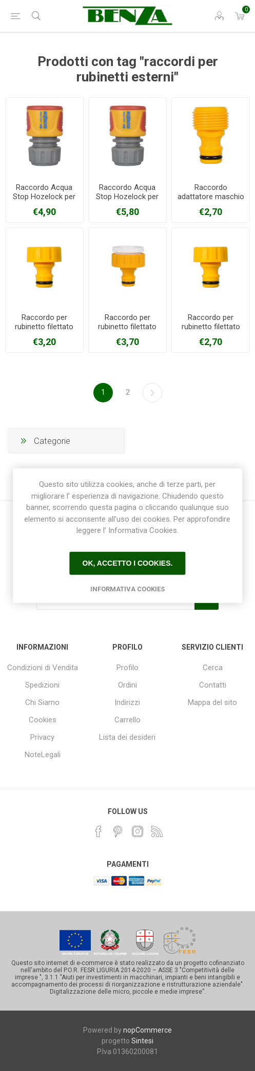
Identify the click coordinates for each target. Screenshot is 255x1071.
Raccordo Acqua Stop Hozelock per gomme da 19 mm (127, 196)
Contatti (212, 685)
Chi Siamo (42, 702)
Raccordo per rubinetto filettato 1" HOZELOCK (44, 326)
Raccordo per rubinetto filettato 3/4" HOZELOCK (211, 326)
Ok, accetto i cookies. (128, 563)
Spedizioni (42, 685)
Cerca (213, 667)
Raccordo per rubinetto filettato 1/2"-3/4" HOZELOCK (127, 331)
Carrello (127, 719)
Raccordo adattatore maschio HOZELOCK (211, 196)
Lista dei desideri (127, 737)
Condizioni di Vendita (42, 667)
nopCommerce (147, 1030)
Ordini (127, 685)
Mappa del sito (212, 702)
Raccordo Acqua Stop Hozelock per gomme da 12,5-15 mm (44, 201)
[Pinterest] (118, 831)
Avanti (152, 392)
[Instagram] (137, 831)
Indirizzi (127, 702)
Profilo (127, 667)
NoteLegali (43, 754)
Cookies (42, 719)
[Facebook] (98, 831)
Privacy (42, 737)
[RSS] (157, 831)
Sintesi (142, 1041)
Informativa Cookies (127, 588)
